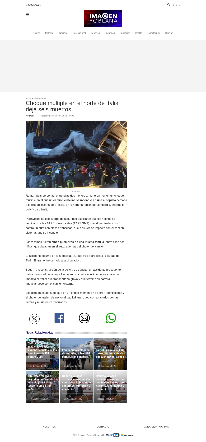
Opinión (169, 33)
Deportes (95, 33)
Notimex (30, 116)
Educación (125, 33)
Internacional (79, 33)
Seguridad (110, 33)
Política (36, 33)
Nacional (63, 33)
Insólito (138, 33)
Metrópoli (50, 33)
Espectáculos (153, 33)
